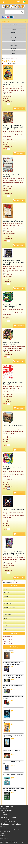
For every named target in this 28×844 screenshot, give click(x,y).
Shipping (6, 621)
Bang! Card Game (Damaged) (13, 221)
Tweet (4, 56)
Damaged (13, 43)
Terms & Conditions (6, 819)
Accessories (13, 32)
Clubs (5, 625)
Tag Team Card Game (8, 722)
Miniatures (13, 48)
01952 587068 (3, 828)
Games (3, 58)
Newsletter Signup (8, 603)
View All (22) (14, 63)
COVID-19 (6, 592)
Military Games (13, 45)
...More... (4, 93)
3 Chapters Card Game (8, 650)
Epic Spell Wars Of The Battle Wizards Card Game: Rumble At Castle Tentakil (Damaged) (13, 553)
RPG (13, 53)
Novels (13, 50)
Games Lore (5, 814)
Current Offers (7, 614)
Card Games (13, 37)
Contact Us (6, 600)
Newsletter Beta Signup (9, 607)
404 (5, 629)
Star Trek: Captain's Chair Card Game (12, 709)
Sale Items (13, 29)
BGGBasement (5, 812)
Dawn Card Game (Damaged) (13, 425)
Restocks (6, 596)
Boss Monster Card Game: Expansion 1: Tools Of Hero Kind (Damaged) (13, 262)
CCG (13, 40)
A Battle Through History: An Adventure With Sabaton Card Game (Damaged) (13, 127)
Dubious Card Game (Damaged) (13, 509)
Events (5, 611)
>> (10, 63)
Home (5, 589)
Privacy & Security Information (9, 821)
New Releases (13, 24)
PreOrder (13, 27)
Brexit (5, 618)
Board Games (13, 35)
